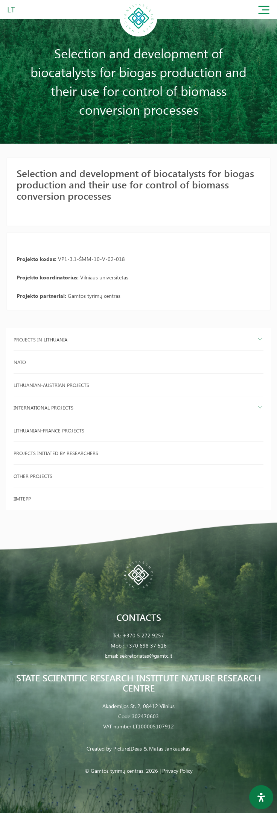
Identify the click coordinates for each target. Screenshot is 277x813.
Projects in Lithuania (40, 339)
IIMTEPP (22, 498)
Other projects (33, 476)
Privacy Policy (177, 770)
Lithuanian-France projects (49, 430)
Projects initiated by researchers (56, 453)
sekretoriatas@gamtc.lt (146, 655)
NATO (20, 362)
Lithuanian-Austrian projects (51, 385)
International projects (43, 407)
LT (11, 9)
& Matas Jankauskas (166, 748)
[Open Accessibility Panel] (261, 797)
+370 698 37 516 (146, 645)
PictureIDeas (127, 748)
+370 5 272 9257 (143, 635)
